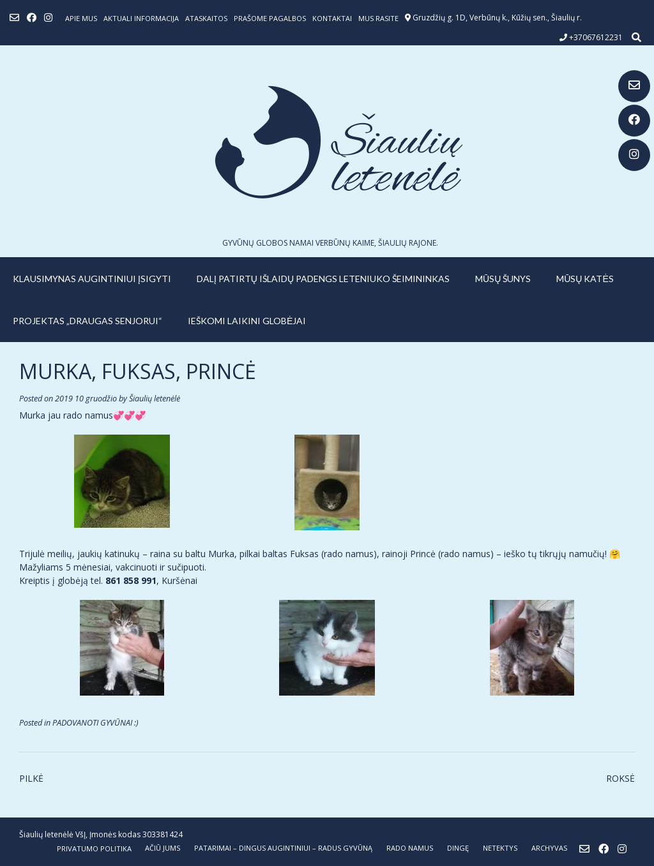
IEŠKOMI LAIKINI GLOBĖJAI (247, 320)
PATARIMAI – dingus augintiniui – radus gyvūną (283, 848)
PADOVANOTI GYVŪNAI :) (95, 722)
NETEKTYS (500, 848)
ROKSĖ (620, 778)
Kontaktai (332, 18)
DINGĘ (458, 848)
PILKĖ (31, 778)
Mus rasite (378, 18)
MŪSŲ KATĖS (585, 278)
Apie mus (81, 18)
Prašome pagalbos (270, 18)
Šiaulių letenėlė (154, 398)
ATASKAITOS (206, 18)
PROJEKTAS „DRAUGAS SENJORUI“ (87, 320)
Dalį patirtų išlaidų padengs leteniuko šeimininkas (323, 278)
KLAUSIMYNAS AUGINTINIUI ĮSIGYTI (92, 278)
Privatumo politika (94, 848)
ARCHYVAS (549, 848)
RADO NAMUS (409, 848)
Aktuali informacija (141, 18)
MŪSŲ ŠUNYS (503, 278)
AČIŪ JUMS (162, 848)
